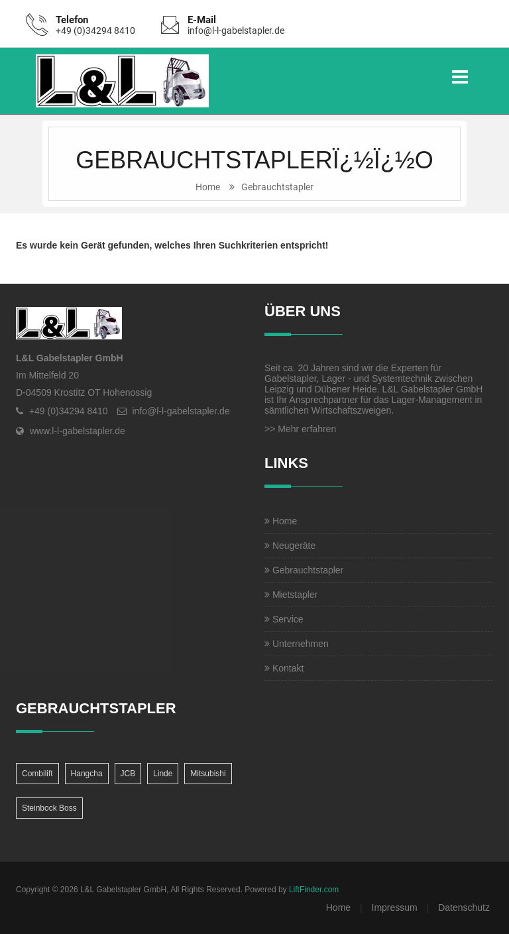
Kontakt (284, 668)
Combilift (37, 773)
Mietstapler (290, 594)
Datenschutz (464, 907)
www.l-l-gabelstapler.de (77, 431)
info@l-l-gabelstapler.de (236, 30)
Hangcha (87, 773)
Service (284, 619)
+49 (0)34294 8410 (95, 30)
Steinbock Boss (49, 808)
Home (208, 187)
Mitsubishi (207, 773)
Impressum (395, 907)
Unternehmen (296, 643)
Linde (162, 773)
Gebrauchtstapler (277, 187)
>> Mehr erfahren (300, 429)
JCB (128, 773)
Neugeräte (289, 545)
